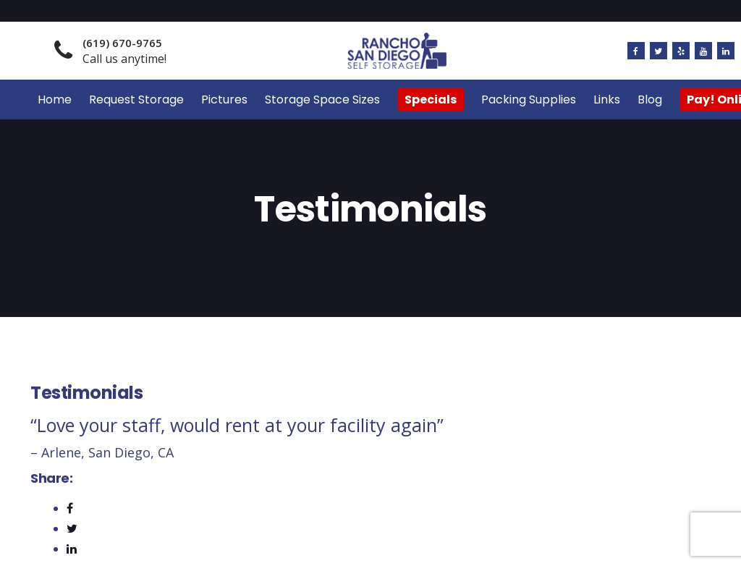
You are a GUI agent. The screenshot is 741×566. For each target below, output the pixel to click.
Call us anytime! (124, 51)
